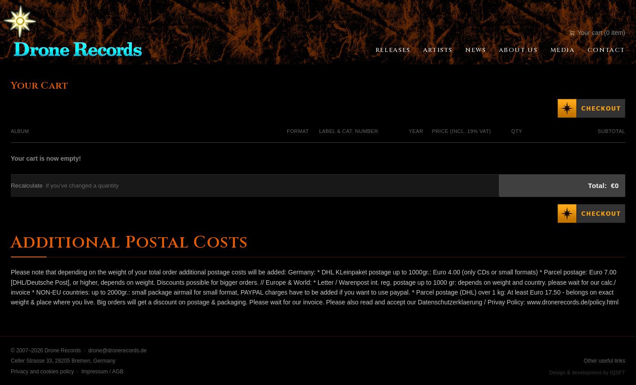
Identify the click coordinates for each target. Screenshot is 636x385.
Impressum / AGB (102, 371)
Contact (606, 50)
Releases (393, 50)
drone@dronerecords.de (117, 350)
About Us (518, 50)
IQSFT (617, 372)
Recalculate (27, 185)
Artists (438, 50)
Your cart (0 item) (597, 32)
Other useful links (604, 361)
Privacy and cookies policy (42, 371)
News (475, 50)
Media (562, 50)
